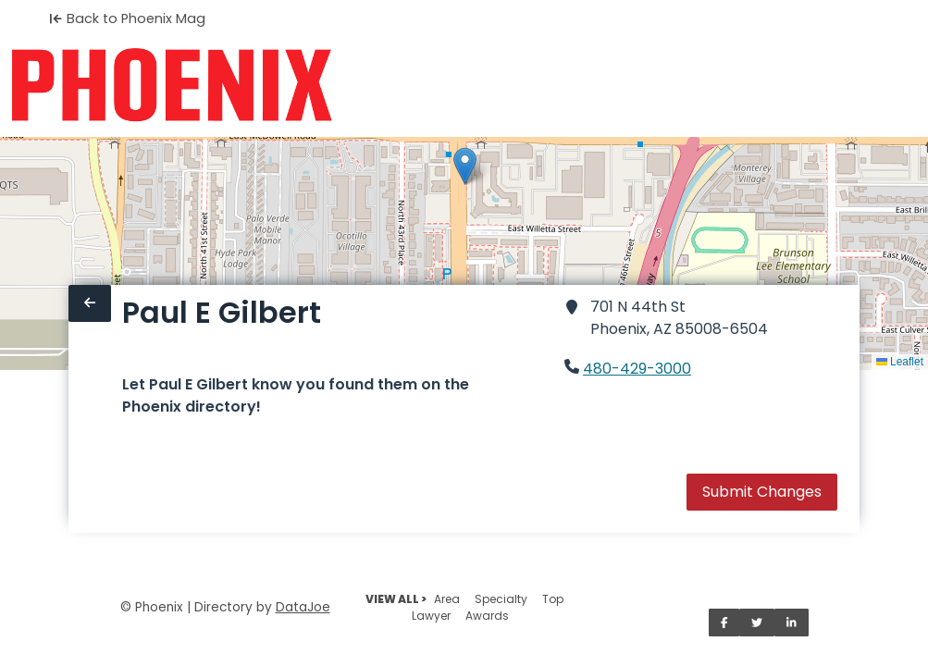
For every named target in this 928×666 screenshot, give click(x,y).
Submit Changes (762, 491)
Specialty (501, 599)
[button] (464, 166)
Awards (487, 615)
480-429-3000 (637, 368)
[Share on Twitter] (756, 622)
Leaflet (899, 361)
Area (447, 599)
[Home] (171, 85)
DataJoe (303, 607)
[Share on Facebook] (724, 622)
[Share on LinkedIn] (791, 622)
